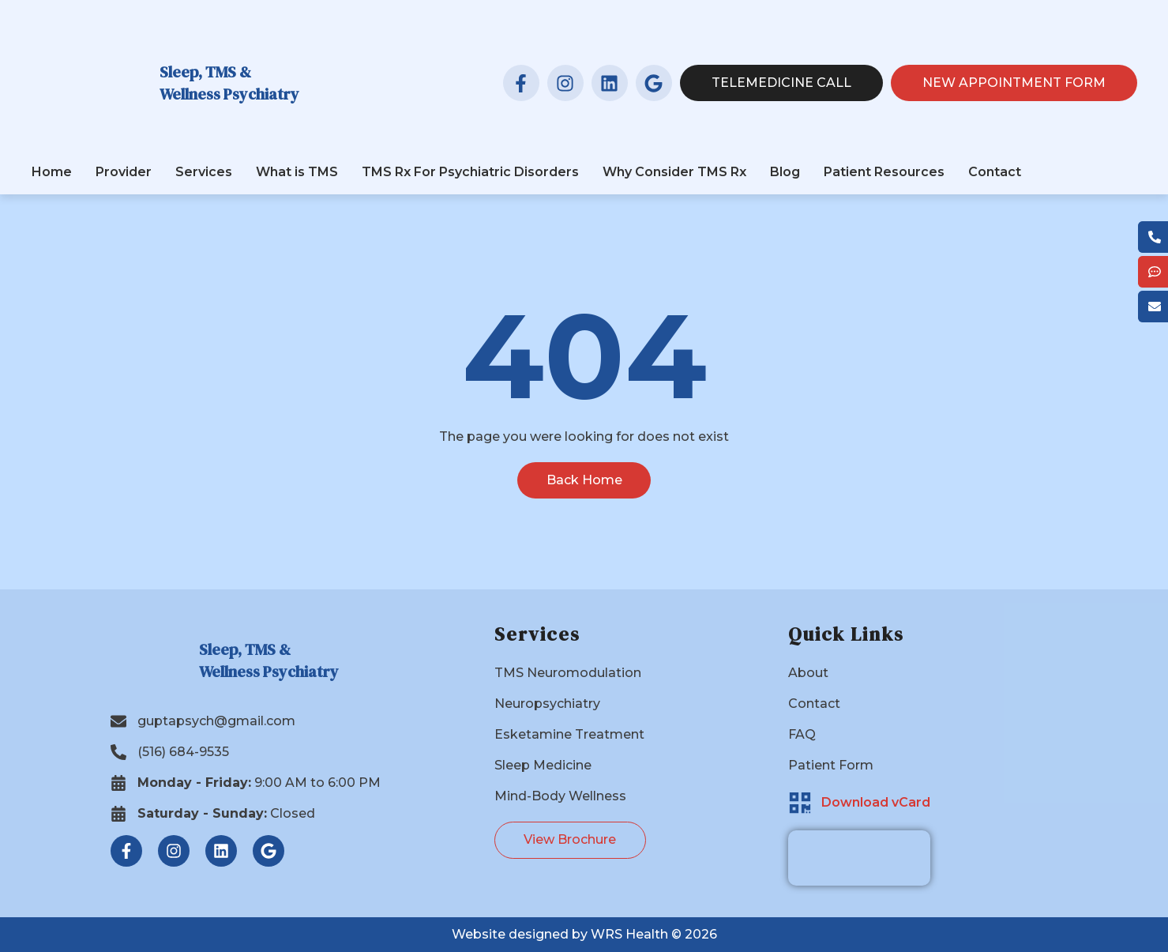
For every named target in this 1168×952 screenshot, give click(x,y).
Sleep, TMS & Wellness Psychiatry (229, 83)
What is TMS (297, 171)
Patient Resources (884, 171)
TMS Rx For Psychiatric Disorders (470, 171)
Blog (785, 171)
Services (203, 171)
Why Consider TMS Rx (674, 171)
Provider (124, 171)
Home (52, 171)
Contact (994, 171)
